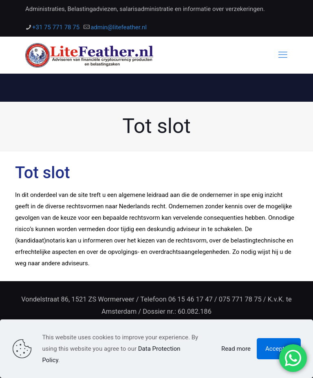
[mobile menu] (283, 55)
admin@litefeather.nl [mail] (118, 27)
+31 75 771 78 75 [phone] (55, 27)
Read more (236, 348)
